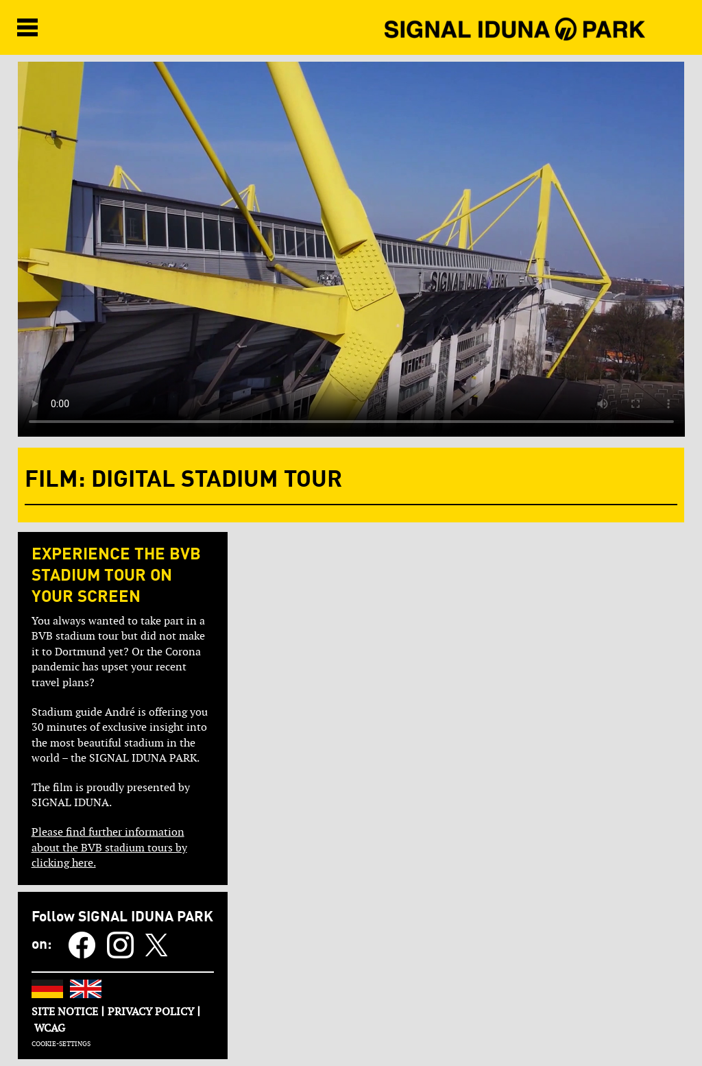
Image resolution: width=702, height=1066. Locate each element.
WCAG (49, 1028)
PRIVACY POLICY (151, 1011)
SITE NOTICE (65, 1011)
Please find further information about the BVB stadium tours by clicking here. (109, 847)
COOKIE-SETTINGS (61, 1043)
